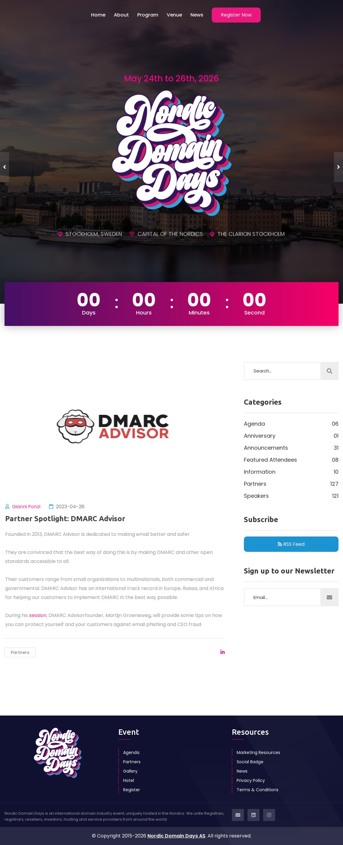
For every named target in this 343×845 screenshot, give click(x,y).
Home (98, 14)
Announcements (291, 447)
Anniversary (291, 435)
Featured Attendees (291, 459)
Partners (20, 652)
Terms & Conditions (257, 790)
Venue (174, 14)
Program (147, 14)
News (196, 14)
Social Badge (250, 762)
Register (131, 790)
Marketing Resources (258, 752)
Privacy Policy (251, 780)
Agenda (291, 423)
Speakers (291, 495)
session (40, 615)
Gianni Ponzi (29, 506)
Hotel (128, 780)
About (121, 14)
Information (291, 471)
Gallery (130, 771)
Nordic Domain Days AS (176, 835)
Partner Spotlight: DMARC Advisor (68, 519)
